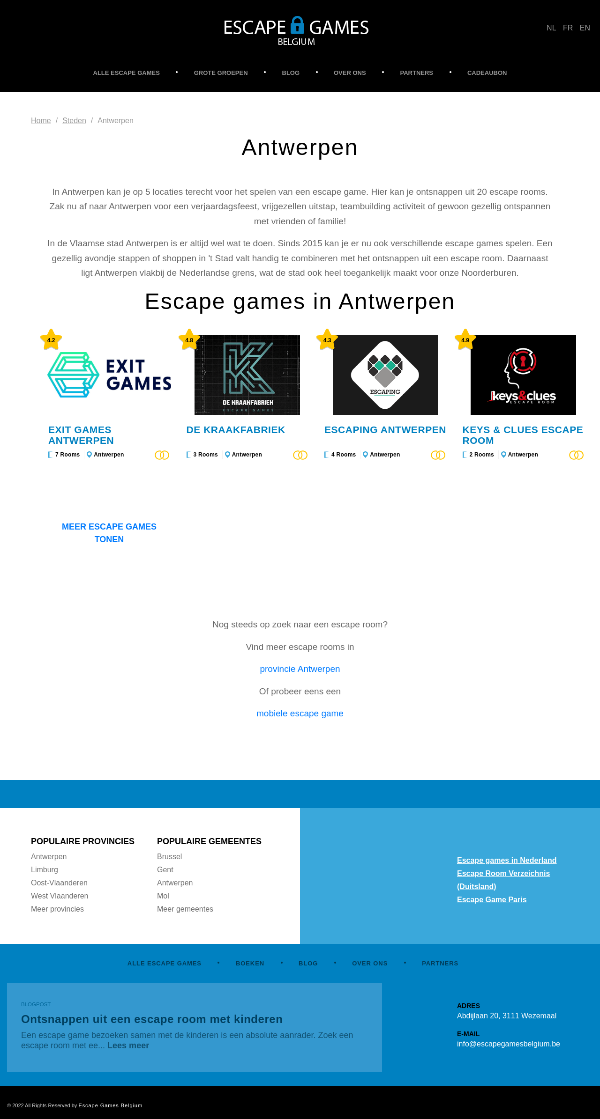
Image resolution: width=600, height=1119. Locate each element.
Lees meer (128, 1045)
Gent (165, 870)
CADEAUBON (487, 72)
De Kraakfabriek (236, 429)
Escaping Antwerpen (385, 429)
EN (585, 28)
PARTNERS (417, 72)
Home (41, 121)
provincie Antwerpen (300, 669)
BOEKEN (250, 963)
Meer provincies (57, 909)
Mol (163, 896)
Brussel (169, 857)
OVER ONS (350, 72)
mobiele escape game (300, 713)
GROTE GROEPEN (221, 72)
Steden (74, 121)
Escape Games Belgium (110, 1105)
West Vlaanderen (59, 896)
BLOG (291, 72)
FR (568, 28)
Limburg (44, 870)
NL (551, 28)
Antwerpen (109, 454)
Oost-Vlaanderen (59, 883)
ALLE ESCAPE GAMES (126, 72)
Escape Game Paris (492, 900)
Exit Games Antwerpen (81, 435)
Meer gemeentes (185, 909)
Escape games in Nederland (507, 860)
